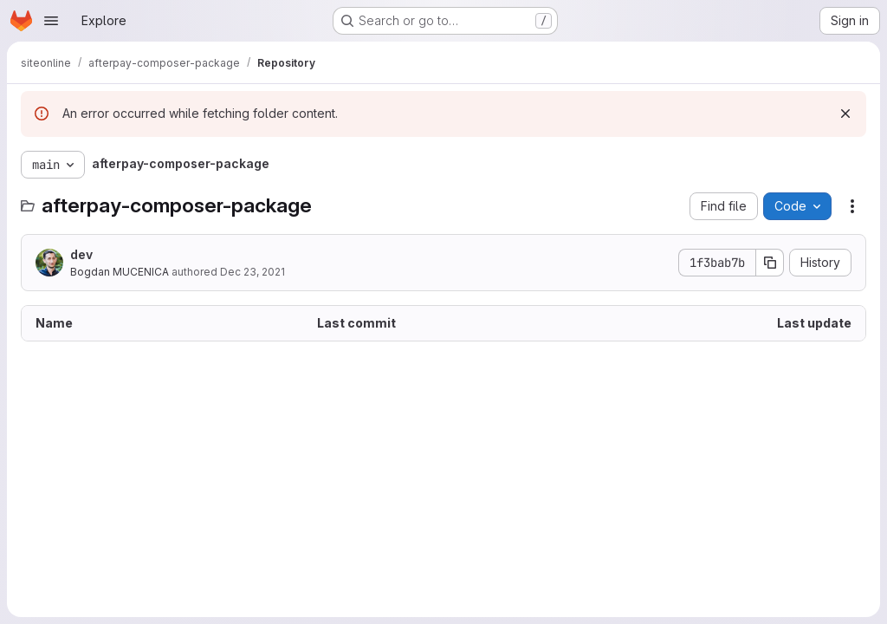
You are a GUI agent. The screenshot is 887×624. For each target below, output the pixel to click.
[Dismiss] (845, 113)
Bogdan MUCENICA (119, 271)
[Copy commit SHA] (770, 262)
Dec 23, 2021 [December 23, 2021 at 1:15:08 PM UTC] (252, 271)
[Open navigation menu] (51, 21)
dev (81, 254)
